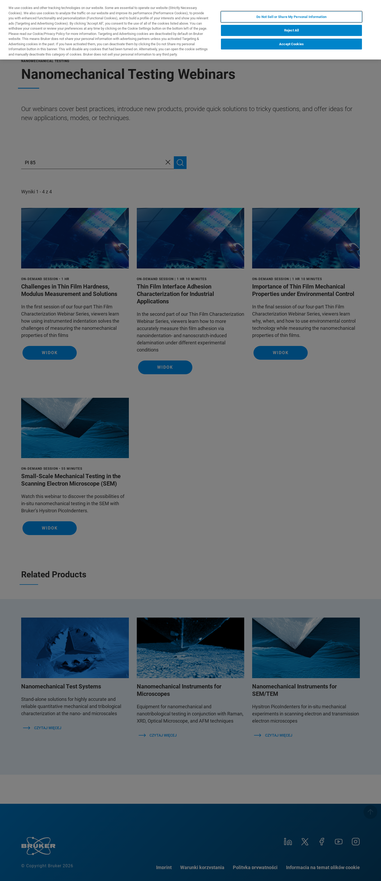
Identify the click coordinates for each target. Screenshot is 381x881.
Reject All (291, 30)
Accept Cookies (291, 44)
